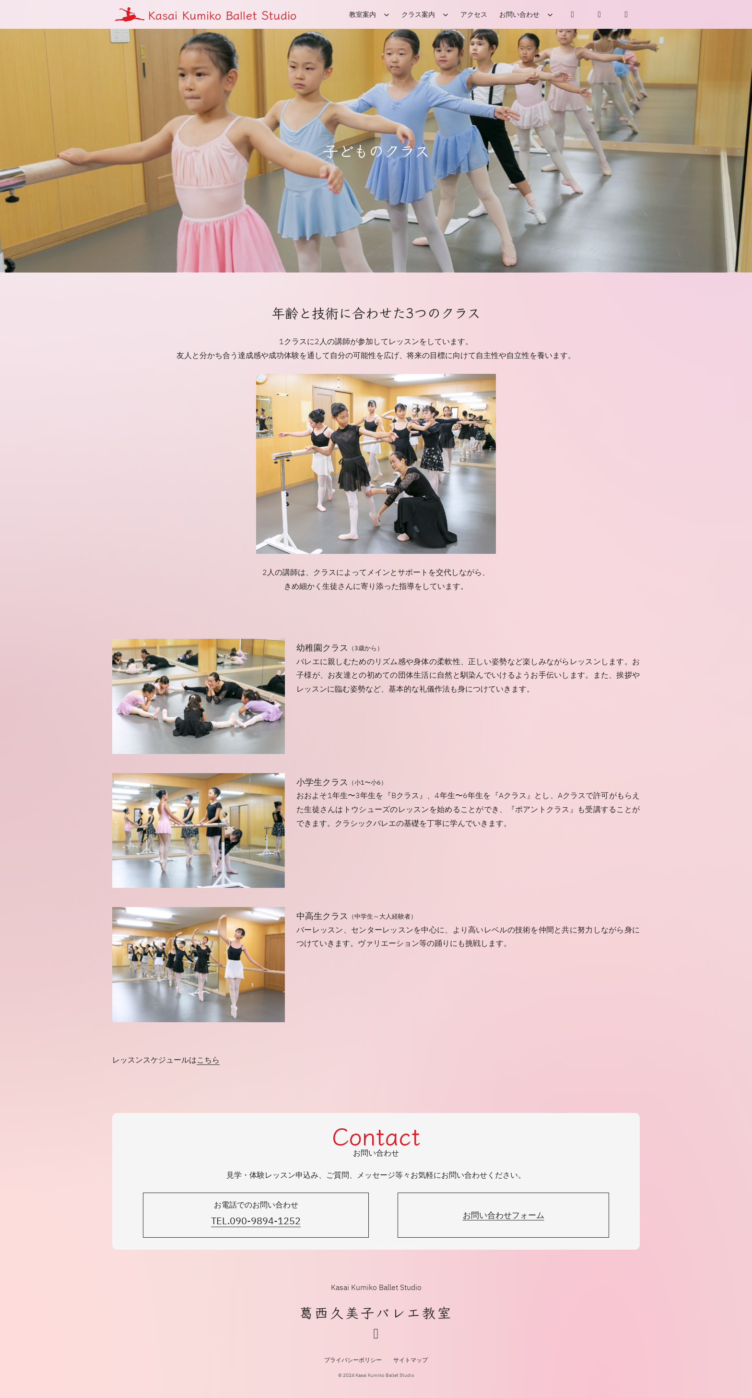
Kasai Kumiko (184, 14)
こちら (208, 1059)
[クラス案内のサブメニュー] (445, 14)
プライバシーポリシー (353, 1359)
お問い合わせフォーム (503, 1215)
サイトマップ (410, 1359)
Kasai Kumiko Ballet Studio (376, 1287)
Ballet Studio (258, 14)
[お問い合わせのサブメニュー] (550, 14)
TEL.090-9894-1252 (256, 1220)
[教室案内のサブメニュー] (386, 14)
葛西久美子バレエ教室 (376, 1312)
